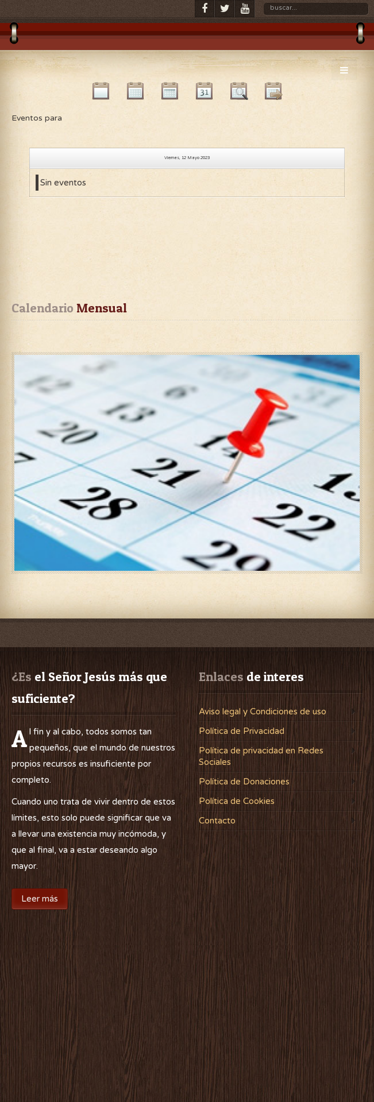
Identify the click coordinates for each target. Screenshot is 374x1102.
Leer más (39, 899)
